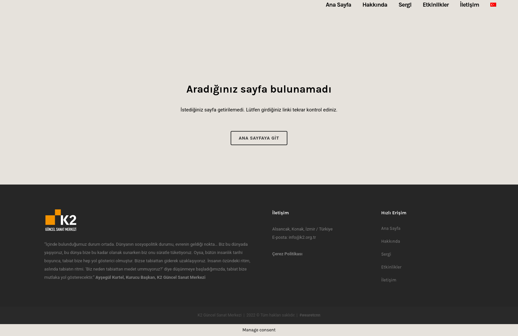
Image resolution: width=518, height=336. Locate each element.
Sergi (386, 254)
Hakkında (390, 241)
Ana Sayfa (390, 228)
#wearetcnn (309, 315)
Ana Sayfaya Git (259, 138)
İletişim (388, 279)
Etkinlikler (391, 267)
